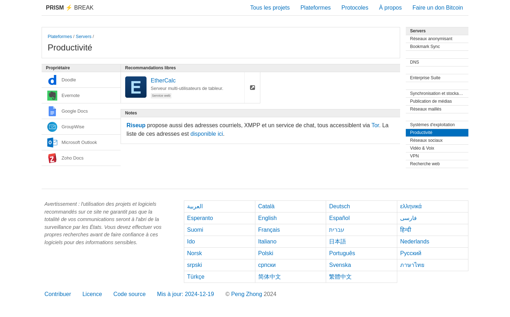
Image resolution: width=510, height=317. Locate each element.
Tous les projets (270, 8)
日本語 (337, 241)
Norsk (194, 253)
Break (70, 8)
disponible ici (206, 134)
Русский (410, 253)
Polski (265, 253)
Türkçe (195, 277)
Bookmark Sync (425, 46)
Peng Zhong (247, 294)
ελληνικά (411, 206)
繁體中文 (340, 277)
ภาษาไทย (412, 265)
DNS (414, 62)
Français (269, 230)
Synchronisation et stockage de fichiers (439, 93)
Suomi (195, 230)
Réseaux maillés (425, 109)
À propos (390, 8)
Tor (375, 125)
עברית (336, 230)
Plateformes (316, 8)
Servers (83, 36)
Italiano (267, 241)
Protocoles (354, 8)
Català (266, 206)
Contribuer (57, 294)
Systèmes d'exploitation (432, 124)
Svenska (340, 265)
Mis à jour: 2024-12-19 (185, 294)
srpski (194, 265)
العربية (195, 206)
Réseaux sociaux (426, 140)
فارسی (408, 218)
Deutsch (339, 206)
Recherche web (425, 163)
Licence (92, 294)
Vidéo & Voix (422, 148)
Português (342, 253)
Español (339, 218)
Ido (191, 241)
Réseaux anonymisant (431, 38)
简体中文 (269, 277)
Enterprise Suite (425, 77)
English (267, 218)
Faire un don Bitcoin (438, 8)
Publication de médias (431, 101)
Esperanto (200, 218)
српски (267, 265)
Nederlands (414, 241)
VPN (414, 156)
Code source (129, 294)
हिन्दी (405, 230)
